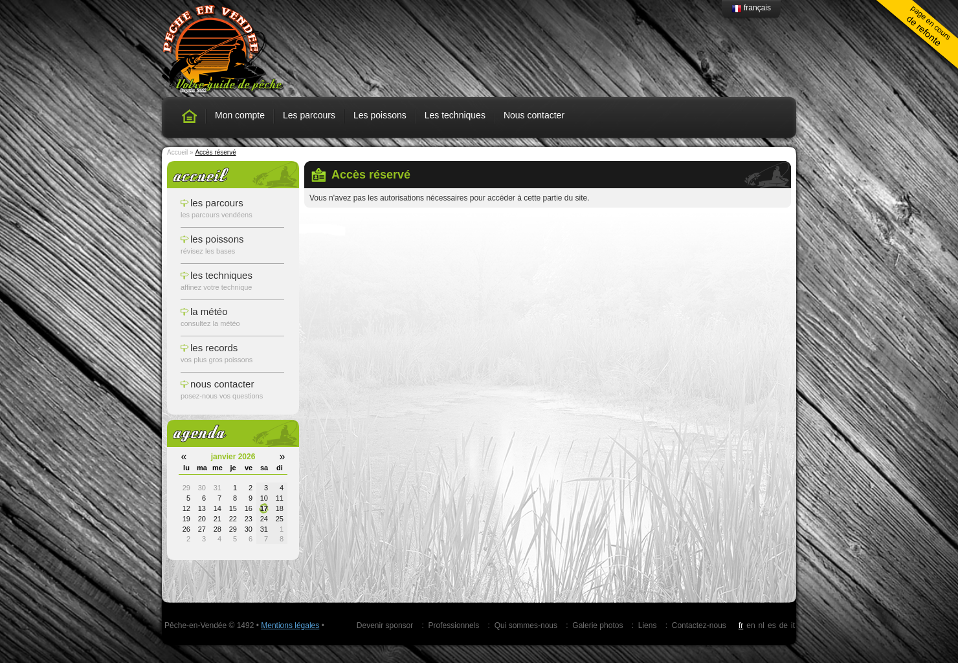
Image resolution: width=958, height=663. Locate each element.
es (772, 625)
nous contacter (222, 383)
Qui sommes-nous (526, 625)
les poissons (217, 239)
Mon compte (240, 115)
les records (214, 347)
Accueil (177, 152)
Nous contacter (534, 115)
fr (741, 625)
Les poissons (380, 115)
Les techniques (455, 115)
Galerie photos (597, 625)
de (783, 625)
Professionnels (454, 625)
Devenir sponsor (385, 625)
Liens (647, 625)
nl (761, 625)
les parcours (216, 202)
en (750, 625)
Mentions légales (290, 625)
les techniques (221, 275)
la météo (209, 311)
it (793, 625)
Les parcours (309, 115)
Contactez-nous (699, 625)
